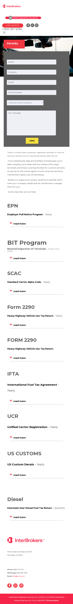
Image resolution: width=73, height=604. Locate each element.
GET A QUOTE (13, 25)
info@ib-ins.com (18, 576)
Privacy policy (53, 600)
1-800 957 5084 (12, 29)
